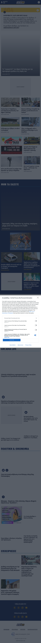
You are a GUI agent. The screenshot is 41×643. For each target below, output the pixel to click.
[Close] (38, 298)
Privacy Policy (28, 345)
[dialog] (20, 321)
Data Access (20, 345)
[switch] (35, 321)
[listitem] (20, 318)
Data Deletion (13, 345)
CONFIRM (11, 340)
